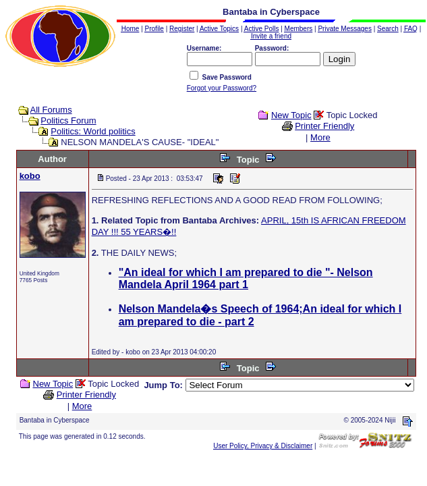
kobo (30, 176)
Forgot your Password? (221, 88)
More (320, 137)
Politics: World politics (93, 131)
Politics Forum (68, 120)
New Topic (291, 115)
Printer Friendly (324, 126)
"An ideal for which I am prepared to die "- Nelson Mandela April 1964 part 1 (246, 278)
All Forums (51, 110)
